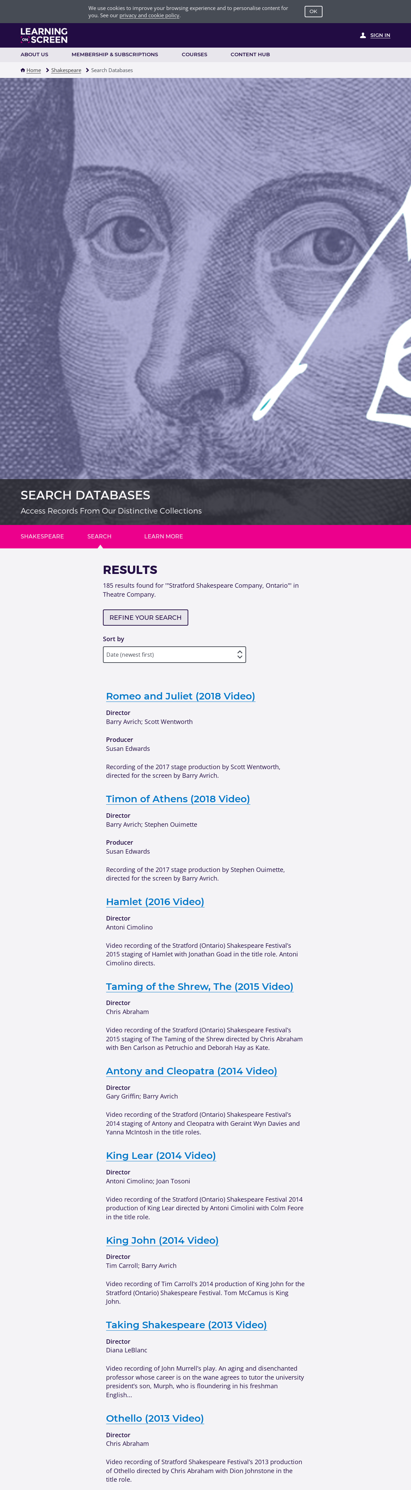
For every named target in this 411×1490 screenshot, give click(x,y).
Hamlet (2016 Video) (155, 901)
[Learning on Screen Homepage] (44, 35)
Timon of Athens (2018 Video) (178, 799)
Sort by (113, 639)
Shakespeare (66, 70)
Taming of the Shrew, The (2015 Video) (200, 986)
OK (313, 11)
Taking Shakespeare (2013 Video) (186, 1325)
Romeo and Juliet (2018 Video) (180, 696)
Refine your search (145, 618)
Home (34, 70)
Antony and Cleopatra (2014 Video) (191, 1071)
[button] (23, 70)
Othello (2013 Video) (155, 1418)
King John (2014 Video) (162, 1240)
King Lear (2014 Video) (161, 1155)
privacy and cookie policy (149, 15)
